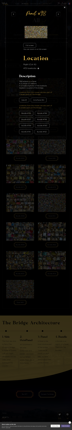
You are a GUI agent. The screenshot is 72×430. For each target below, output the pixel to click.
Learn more (8, 427)
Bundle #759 (26, 125)
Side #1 (24, 100)
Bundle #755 (26, 113)
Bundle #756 (42, 113)
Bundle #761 (26, 132)
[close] (70, 422)
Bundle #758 (42, 119)
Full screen (30, 45)
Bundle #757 (26, 119)
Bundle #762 (42, 132)
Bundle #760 (42, 125)
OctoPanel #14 (38, 100)
